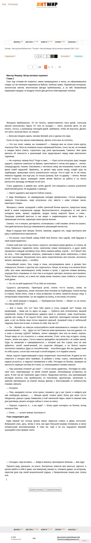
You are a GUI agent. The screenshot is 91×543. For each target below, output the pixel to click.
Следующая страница (53, 490)
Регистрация (13, 4)
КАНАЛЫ (71, 42)
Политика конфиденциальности (68, 539)
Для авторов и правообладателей (68, 537)
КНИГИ (44, 42)
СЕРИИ (58, 42)
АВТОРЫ (29, 42)
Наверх (84, 540)
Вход (4, 4)
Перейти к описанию (36, 490)
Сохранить (79, 56)
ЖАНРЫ (17, 42)
